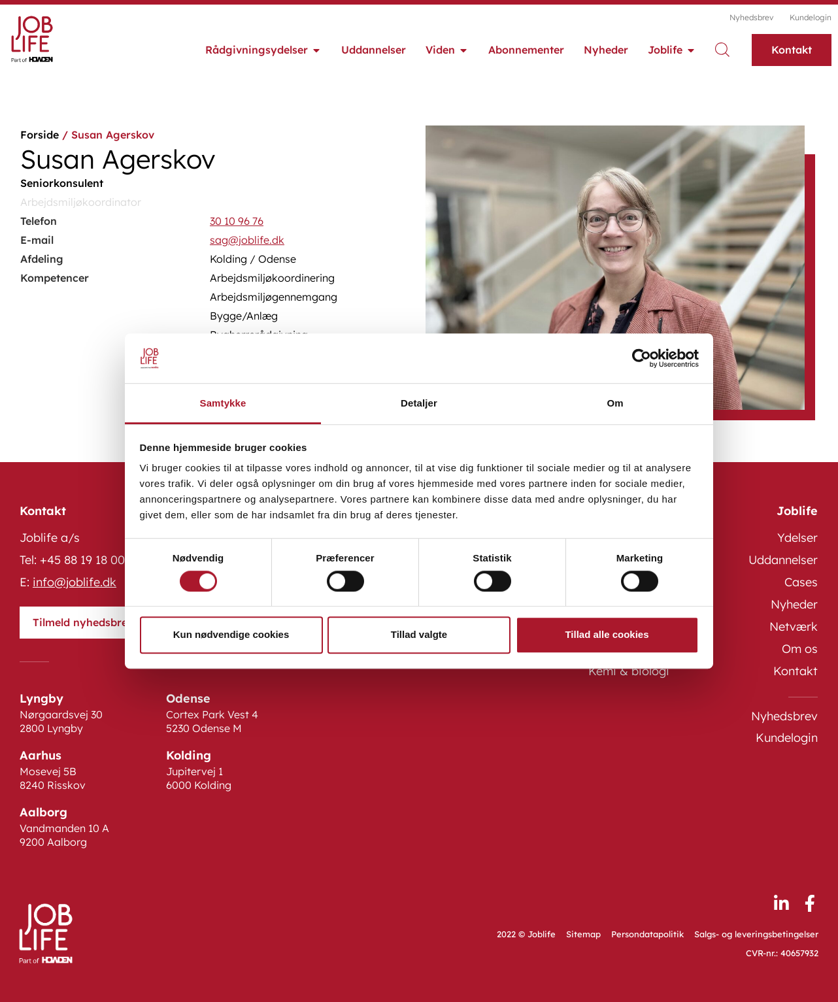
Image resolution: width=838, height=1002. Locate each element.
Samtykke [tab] (223, 403)
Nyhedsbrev (751, 17)
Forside (39, 134)
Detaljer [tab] (419, 403)
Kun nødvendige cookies (231, 634)
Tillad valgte (419, 634)
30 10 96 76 (236, 220)
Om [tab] (615, 403)
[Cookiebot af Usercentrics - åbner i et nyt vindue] (641, 358)
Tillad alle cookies (606, 634)
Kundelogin (810, 17)
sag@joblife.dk (247, 239)
